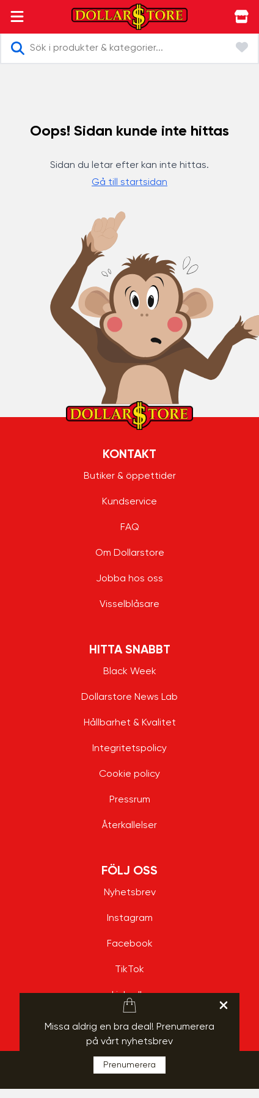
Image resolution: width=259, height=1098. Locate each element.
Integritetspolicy (129, 749)
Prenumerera (129, 1065)
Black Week (129, 672)
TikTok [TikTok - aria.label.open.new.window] (129, 970)
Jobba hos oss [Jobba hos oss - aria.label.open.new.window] (129, 579)
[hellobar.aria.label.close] (223, 1005)
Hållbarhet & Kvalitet (130, 723)
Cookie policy (129, 774)
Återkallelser (129, 826)
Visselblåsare (129, 604)
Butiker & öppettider (130, 476)
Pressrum (129, 800)
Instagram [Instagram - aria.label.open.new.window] (130, 918)
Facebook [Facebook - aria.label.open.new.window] (130, 944)
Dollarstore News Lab (129, 697)
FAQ (129, 528)
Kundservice (129, 502)
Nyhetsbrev (130, 893)
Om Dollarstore (129, 553)
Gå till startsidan (129, 182)
